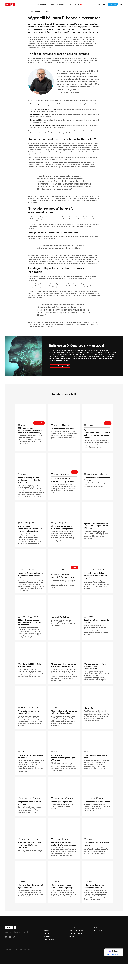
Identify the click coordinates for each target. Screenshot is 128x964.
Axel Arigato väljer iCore (61, 801)
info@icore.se (97, 928)
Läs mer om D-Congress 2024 (60, 366)
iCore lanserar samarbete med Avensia (97, 478)
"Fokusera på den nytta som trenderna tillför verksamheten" (96, 666)
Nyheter (46, 11)
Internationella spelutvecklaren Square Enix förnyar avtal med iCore (30, 528)
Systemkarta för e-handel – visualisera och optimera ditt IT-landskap (96, 525)
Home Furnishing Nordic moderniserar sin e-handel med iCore (29, 479)
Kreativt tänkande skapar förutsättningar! (28, 712)
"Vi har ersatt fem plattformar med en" (97, 843)
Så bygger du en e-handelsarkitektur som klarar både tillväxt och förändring (30, 430)
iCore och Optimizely (60, 617)
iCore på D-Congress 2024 (62, 577)
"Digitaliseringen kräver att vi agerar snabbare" (30, 886)
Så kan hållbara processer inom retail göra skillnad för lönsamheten (29, 622)
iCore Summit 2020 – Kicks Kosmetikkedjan (29, 665)
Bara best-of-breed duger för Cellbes (96, 621)
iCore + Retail (89, 708)
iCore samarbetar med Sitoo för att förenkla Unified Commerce (30, 844)
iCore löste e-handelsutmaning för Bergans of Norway (63, 757)
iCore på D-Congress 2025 (62, 481)
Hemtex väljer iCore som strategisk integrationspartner (63, 843)
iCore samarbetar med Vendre (97, 801)
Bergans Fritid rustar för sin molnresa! (29, 802)
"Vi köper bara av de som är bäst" (96, 756)
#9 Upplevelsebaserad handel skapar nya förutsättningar (63, 665)
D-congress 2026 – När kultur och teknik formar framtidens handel (97, 435)
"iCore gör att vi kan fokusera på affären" (30, 756)
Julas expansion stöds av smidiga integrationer (94, 886)
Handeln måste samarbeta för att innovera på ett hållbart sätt (30, 575)
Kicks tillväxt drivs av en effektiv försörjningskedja (62, 886)
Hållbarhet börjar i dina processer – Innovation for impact (95, 575)
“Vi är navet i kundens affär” (63, 428)
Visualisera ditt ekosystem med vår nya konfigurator (62, 527)
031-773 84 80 (97, 931)
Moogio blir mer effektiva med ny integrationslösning (64, 712)
